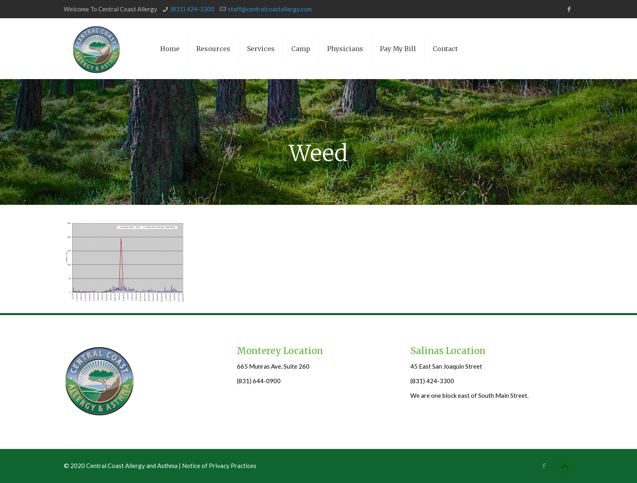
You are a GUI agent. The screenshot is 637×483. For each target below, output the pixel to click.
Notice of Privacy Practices (219, 465)
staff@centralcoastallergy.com (270, 9)
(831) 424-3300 (192, 9)
